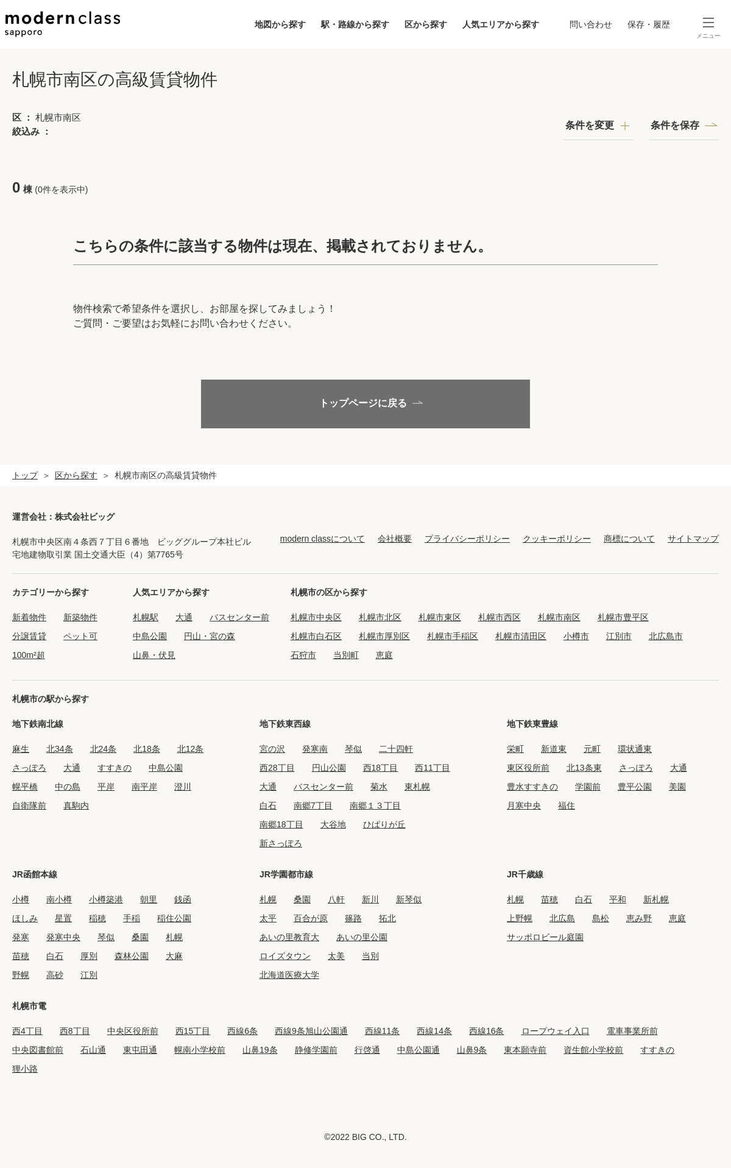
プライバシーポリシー (467, 538)
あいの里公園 (361, 937)
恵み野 (639, 918)
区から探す (422, 24)
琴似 (353, 749)
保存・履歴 (645, 24)
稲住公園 (174, 918)
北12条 (190, 749)
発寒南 (315, 749)
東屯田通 (140, 1050)
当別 (370, 956)
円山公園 (329, 768)
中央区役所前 (132, 1031)
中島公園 (150, 636)
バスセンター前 (239, 617)
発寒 (20, 937)
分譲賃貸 (29, 636)
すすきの (114, 768)
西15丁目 (193, 1031)
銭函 (182, 899)
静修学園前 (316, 1050)
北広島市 (666, 636)
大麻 (174, 956)
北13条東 (584, 768)
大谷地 (333, 824)
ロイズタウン (285, 956)
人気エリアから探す (497, 24)
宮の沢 (272, 749)
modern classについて (322, 538)
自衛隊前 (29, 805)
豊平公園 (635, 786)
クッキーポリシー (557, 538)
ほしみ (25, 918)
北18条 (146, 749)
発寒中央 (63, 937)
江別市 (619, 636)
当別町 (346, 655)
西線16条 (486, 1031)
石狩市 (303, 655)
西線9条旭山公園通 (311, 1031)
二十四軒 (396, 749)
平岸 (106, 786)
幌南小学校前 (199, 1050)
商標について (629, 538)
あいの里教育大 (289, 937)
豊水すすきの (532, 786)
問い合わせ (588, 24)
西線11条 (382, 1031)
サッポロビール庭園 (545, 937)
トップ (25, 475)
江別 (88, 975)
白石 (268, 805)
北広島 (562, 918)
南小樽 (59, 899)
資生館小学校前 (593, 1050)
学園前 (588, 786)
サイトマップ (693, 538)
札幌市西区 (499, 617)
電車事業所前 (632, 1031)
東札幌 (417, 786)
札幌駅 (145, 617)
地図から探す (277, 24)
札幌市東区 (439, 617)
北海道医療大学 (289, 975)
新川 (370, 899)
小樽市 (576, 636)
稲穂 (97, 918)
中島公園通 (418, 1050)
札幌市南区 (559, 617)
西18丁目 (380, 768)
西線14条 (434, 1031)
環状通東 (635, 749)
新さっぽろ (281, 843)
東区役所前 (528, 768)
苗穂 (20, 956)
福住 (566, 805)
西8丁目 (75, 1031)
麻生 (20, 749)
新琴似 (409, 899)
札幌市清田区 (520, 636)
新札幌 (656, 899)
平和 (617, 899)
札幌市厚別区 (384, 636)
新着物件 (29, 617)
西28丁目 (277, 768)
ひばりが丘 (384, 824)
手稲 (131, 918)
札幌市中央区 (316, 617)
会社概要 (395, 538)
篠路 (353, 918)
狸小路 (25, 1069)
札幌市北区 (380, 617)
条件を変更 (589, 125)
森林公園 (132, 956)
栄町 (515, 749)
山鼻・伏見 (154, 655)
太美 (336, 956)
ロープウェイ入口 (555, 1031)
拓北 (387, 918)
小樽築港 (106, 899)
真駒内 (76, 805)
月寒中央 (524, 805)
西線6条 (242, 1031)
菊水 (378, 786)
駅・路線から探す (352, 24)
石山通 (93, 1050)
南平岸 (144, 786)
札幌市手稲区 (452, 636)
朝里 (148, 899)
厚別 (88, 956)
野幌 (20, 975)
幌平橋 (25, 786)
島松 (600, 918)
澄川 (182, 786)
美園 (677, 786)
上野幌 (519, 918)
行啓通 (367, 1050)
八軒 (336, 899)
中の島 (67, 786)
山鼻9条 (472, 1050)
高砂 (54, 975)
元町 (592, 749)
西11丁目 (432, 768)
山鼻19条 (260, 1050)
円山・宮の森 (209, 636)
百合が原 (311, 918)
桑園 (140, 937)
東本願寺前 (525, 1050)
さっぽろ (29, 768)
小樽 (20, 899)
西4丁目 (27, 1031)
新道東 (554, 749)
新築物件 (80, 617)
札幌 (174, 937)
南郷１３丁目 (375, 805)
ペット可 (80, 636)
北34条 (59, 749)
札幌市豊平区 (623, 617)
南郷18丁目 (281, 824)
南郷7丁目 (313, 805)
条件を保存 (675, 125)
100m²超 (28, 655)
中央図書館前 (37, 1050)
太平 (268, 918)
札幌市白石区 (316, 636)
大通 (183, 617)
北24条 (103, 749)
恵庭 (384, 655)
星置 (63, 918)
